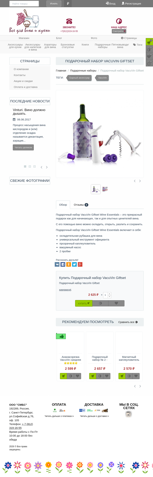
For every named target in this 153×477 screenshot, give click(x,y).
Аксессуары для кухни (15, 46)
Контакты (19, 75)
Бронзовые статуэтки (68, 46)
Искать (42, 3)
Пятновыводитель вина (120, 46)
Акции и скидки (23, 81)
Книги (85, 44)
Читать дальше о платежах (59, 416)
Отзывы (81, 205)
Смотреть (119, 31)
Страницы (129, 38)
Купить (84, 303)
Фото (94, 38)
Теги (137, 44)
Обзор (63, 204)
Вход (110, 3)
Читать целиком (23, 147)
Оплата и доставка (25, 86)
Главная (61, 70)
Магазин (24, 38)
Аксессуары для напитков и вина (32, 47)
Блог (59, 38)
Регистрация (131, 3)
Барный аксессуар (80, 77)
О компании (21, 69)
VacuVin (102, 77)
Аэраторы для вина (50, 46)
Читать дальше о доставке (94, 416)
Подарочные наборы (103, 46)
